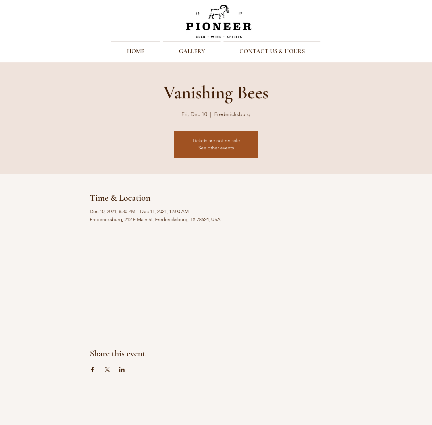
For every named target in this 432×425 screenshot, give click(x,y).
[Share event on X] (107, 369)
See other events (216, 148)
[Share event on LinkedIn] (122, 369)
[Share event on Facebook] (92, 369)
